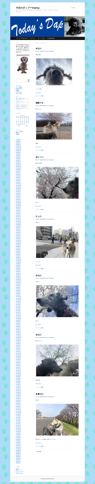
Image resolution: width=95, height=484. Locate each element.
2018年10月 (18, 281)
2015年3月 (18, 348)
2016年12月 (18, 315)
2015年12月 (18, 334)
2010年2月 (18, 444)
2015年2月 (18, 350)
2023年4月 (18, 196)
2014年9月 (18, 357)
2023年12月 (18, 183)
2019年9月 (18, 263)
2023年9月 (18, 188)
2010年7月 (18, 436)
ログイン (18, 468)
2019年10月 (18, 262)
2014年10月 (18, 356)
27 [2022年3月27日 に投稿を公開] (16, 124)
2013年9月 (18, 376)
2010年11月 (18, 430)
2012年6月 (18, 400)
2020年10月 (18, 243)
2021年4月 (18, 234)
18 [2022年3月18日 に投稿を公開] (26, 121)
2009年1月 (18, 463)
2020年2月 (18, 255)
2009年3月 (18, 459)
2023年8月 (18, 190)
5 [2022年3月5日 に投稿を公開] (28, 118)
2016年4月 (18, 328)
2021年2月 (18, 237)
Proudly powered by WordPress (47, 478)
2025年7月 (18, 154)
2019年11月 (18, 260)
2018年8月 (18, 284)
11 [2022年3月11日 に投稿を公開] (26, 120)
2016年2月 (18, 331)
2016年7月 (18, 323)
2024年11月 (18, 166)
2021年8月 (18, 227)
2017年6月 (18, 306)
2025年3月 (18, 160)
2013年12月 (18, 372)
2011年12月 (18, 409)
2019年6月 (18, 268)
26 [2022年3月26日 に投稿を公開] (28, 122)
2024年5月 (18, 176)
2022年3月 (18, 216)
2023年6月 (18, 193)
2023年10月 (18, 187)
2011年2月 (18, 425)
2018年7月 (18, 285)
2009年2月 (18, 461)
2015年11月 (18, 335)
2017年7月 (18, 304)
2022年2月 (18, 218)
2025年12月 (18, 146)
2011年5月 (18, 420)
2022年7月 (18, 210)
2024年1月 (18, 182)
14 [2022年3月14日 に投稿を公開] (18, 121)
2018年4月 (18, 290)
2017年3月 (18, 310)
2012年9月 (18, 395)
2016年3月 (18, 329)
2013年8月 (18, 378)
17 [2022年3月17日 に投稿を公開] (24, 121)
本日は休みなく (19, 88)
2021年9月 (18, 226)
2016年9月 (18, 320)
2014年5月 (18, 364)
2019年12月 (18, 259)
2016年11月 (18, 317)
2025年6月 (18, 155)
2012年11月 (18, 392)
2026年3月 (18, 141)
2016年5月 (18, 326)
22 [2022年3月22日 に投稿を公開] (20, 122)
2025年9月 (18, 150)
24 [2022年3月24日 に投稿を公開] (24, 122)
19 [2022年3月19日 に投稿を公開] (28, 121)
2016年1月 (18, 332)
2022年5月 (18, 213)
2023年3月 (18, 197)
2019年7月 (18, 266)
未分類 (42, 96)
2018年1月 (18, 295)
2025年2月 (18, 161)
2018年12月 (18, 277)
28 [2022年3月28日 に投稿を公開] (18, 124)
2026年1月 (18, 144)
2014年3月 (18, 367)
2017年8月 (18, 303)
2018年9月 (18, 282)
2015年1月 (18, 351)
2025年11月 (18, 147)
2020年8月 (18, 246)
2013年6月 (18, 381)
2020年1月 (18, 257)
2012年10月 (18, 393)
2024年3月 (18, 179)
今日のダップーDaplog (27, 8)
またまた (18, 105)
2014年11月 (18, 354)
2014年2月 (18, 368)
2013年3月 (18, 386)
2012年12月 (18, 390)
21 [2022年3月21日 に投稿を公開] (18, 122)
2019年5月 (18, 270)
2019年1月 (18, 276)
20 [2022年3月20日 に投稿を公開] (16, 122)
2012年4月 (18, 403)
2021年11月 (18, 223)
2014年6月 (18, 362)
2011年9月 (18, 414)
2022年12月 (18, 202)
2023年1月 (18, 201)
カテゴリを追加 (19, 131)
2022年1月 (18, 219)
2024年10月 (18, 168)
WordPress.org (19, 473)
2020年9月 (18, 244)
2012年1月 (18, 408)
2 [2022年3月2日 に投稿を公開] (22, 118)
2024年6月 (18, 174)
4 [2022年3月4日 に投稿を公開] (26, 118)
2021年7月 (18, 229)
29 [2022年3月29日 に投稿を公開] (20, 124)
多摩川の (39, 394)
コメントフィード (20, 471)
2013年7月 (18, 379)
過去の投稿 (38, 451)
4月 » (27, 125)
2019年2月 (18, 274)
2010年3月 (18, 442)
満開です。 (40, 103)
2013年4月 (18, 384)
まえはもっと (19, 91)
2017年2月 (18, 312)
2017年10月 (18, 299)
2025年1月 (18, 163)
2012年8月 (18, 397)
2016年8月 (18, 321)
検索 (28, 80)
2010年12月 (18, 428)
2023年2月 (18, 199)
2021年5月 (18, 232)
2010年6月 (18, 437)
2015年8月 (18, 340)
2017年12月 (18, 296)
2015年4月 (18, 346)
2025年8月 (18, 152)
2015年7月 (18, 342)
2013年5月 (18, 382)
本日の (38, 48)
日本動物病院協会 (51, 38)
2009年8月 (18, 453)
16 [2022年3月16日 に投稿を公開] (22, 121)
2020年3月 (18, 254)
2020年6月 (18, 249)
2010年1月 (18, 445)
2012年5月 (18, 401)
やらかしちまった (20, 108)
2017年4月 (18, 309)
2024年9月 (18, 169)
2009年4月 (18, 458)
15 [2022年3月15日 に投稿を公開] (20, 121)
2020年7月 (18, 248)
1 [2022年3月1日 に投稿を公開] (20, 118)
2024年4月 (18, 177)
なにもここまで (19, 101)
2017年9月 (18, 301)
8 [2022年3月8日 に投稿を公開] (20, 120)
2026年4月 (18, 139)
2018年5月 (18, 288)
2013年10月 (18, 375)
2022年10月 (18, 205)
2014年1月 (18, 370)
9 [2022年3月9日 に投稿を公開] (22, 120)
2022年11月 (18, 204)
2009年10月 (18, 450)
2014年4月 (18, 365)
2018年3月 (18, 292)
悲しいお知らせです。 (21, 98)
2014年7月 (18, 361)
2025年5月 (18, 157)
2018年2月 (18, 293)
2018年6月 (18, 287)
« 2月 (18, 125)
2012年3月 (18, 404)
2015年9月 (18, 339)
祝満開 (17, 90)
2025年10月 (18, 149)
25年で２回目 (19, 93)
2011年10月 (18, 412)
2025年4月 (18, 158)
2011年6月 (18, 419)
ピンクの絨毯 (19, 87)
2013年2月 (18, 387)
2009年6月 (18, 456)
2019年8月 (18, 265)
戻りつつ (40, 157)
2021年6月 (18, 230)
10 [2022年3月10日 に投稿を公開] (24, 120)
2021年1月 (18, 238)
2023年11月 (18, 185)
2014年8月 (18, 359)
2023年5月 (18, 194)
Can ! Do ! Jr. (33, 38)
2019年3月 (18, 273)
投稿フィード (19, 469)
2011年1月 (18, 426)
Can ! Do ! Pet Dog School (22, 38)
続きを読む (39, 92)
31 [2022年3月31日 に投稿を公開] (24, 124)
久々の (38, 216)
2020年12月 (18, 240)
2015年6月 (18, 343)
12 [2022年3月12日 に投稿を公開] (28, 120)
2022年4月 (18, 215)
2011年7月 (18, 417)
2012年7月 (18, 398)
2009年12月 (18, 447)
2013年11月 (18, 373)
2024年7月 (18, 172)
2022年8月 (18, 208)
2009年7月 (18, 455)
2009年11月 (18, 448)
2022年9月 (18, 207)
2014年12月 (18, 353)
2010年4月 (18, 441)
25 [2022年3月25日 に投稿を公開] (26, 122)
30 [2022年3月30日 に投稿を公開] (22, 124)
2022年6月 (18, 212)
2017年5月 (18, 307)
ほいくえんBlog (41, 38)
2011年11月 (18, 411)
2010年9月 (18, 433)
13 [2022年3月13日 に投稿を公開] (16, 121)
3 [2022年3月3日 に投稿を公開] (24, 118)
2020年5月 (18, 251)
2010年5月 (18, 439)
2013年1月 (18, 389)
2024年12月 (18, 165)
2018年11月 (18, 279)
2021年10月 (18, 224)
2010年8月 (18, 434)
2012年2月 (18, 406)
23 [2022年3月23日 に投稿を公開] (22, 122)
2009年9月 (18, 452)
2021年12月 (18, 221)
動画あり (18, 132)
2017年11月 (18, 298)
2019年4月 (18, 271)
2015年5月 (18, 345)
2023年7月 (18, 191)
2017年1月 (18, 314)
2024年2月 (18, 180)
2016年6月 (18, 325)
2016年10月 (18, 318)
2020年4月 (18, 252)
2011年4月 (18, 422)
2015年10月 (18, 337)
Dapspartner (51, 51)
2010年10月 (18, 431)
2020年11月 (18, 241)
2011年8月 (18, 415)
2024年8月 (18, 171)
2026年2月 (18, 143)
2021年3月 (18, 235)
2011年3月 (18, 423)
